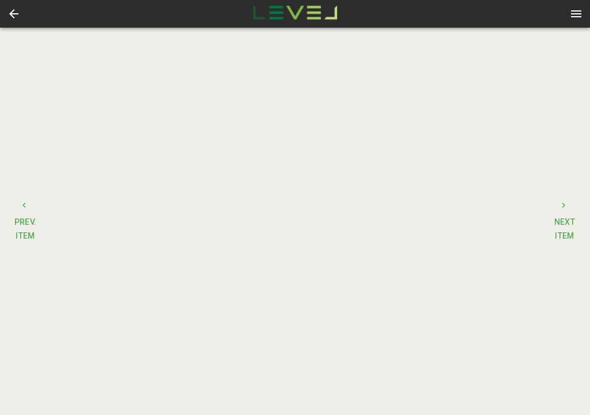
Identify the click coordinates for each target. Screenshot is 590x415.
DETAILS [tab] (323, 134)
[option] (165, 123)
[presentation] (295, 13)
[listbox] (165, 123)
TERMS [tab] (496, 134)
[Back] (14, 14)
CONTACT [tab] (409, 134)
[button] (14, 14)
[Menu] (576, 14)
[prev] (59, 122)
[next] (271, 122)
